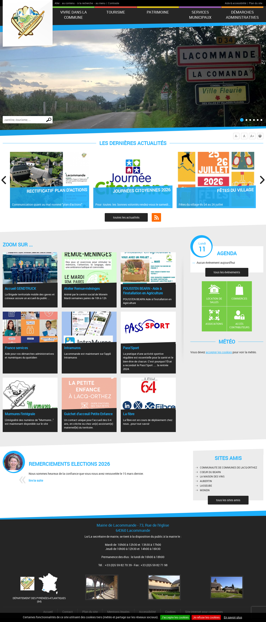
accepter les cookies (219, 352)
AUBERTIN (206, 481)
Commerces (239, 298)
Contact (67, 612)
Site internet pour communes (204, 612)
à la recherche (85, 3)
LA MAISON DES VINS (212, 476)
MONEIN (205, 490)
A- (236, 136)
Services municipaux (200, 15)
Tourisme (115, 12)
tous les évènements (227, 272)
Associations (214, 323)
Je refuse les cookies (206, 617)
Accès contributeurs (239, 325)
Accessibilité (147, 612)
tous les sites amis (228, 500)
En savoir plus (233, 617)
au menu (100, 3)
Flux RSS (156, 217)
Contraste (113, 3)
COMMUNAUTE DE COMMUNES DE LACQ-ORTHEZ (228, 467)
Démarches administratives (242, 15)
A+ (252, 136)
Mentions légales (118, 612)
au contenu (68, 3)
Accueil (48, 612)
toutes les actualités (126, 217)
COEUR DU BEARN (210, 472)
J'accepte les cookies (175, 617)
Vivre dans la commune (73, 15)
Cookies (170, 612)
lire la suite (36, 480)
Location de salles (214, 300)
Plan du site (255, 3)
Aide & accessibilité (235, 3)
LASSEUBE (206, 485)
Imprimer (260, 136)
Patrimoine (158, 12)
